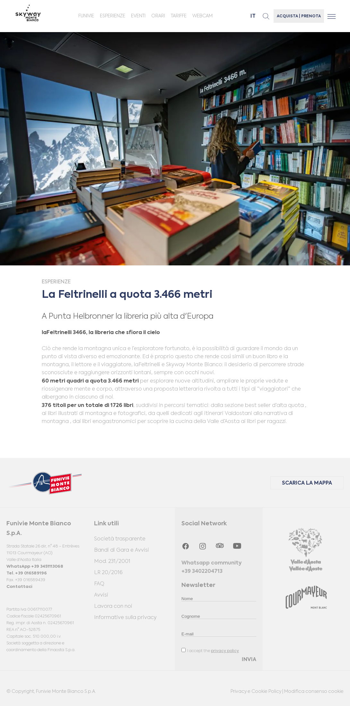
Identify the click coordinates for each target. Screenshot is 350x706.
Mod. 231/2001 (112, 561)
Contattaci (19, 587)
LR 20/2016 (108, 572)
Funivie (86, 16)
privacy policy (225, 651)
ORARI (158, 16)
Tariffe (179, 16)
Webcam (202, 16)
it (253, 16)
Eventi (138, 16)
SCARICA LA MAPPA (307, 483)
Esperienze (112, 16)
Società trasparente (119, 539)
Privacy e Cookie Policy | (257, 691)
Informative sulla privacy (125, 617)
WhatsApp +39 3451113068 (34, 566)
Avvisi (101, 595)
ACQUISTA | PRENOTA (299, 16)
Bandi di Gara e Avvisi (121, 550)
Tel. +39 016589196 (26, 573)
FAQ (99, 584)
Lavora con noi (113, 606)
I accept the (210, 650)
